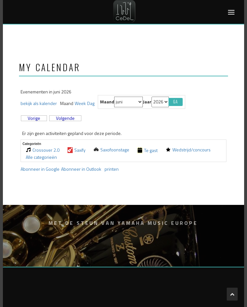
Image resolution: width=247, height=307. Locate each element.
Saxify (77, 150)
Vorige (34, 118)
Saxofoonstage (111, 149)
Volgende (65, 118)
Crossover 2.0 (42, 150)
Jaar (147, 102)
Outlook (81, 169)
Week (80, 103)
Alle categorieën (41, 157)
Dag (91, 103)
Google (40, 169)
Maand (107, 102)
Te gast (147, 150)
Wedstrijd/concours (188, 149)
